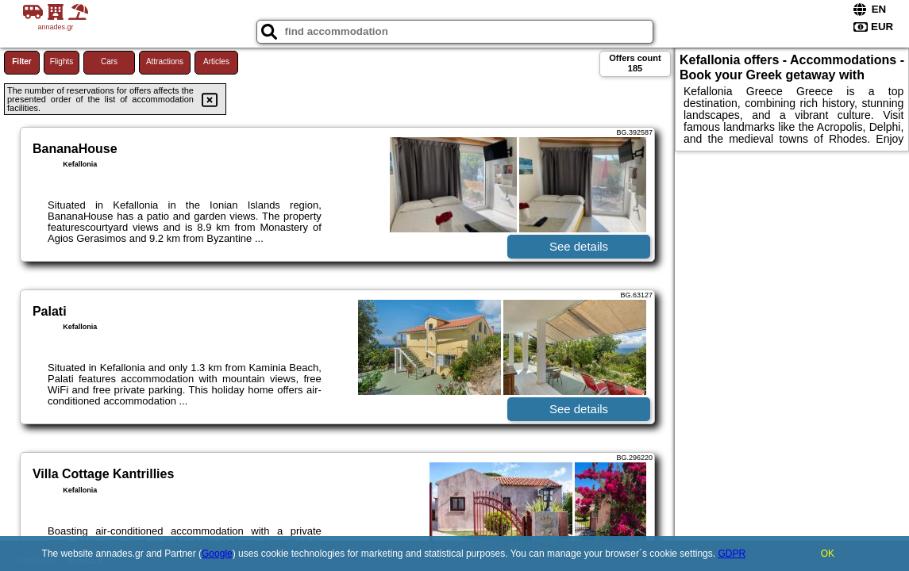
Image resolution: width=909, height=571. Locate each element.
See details (578, 246)
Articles (216, 61)
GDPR (731, 553)
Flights (61, 61)
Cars (109, 61)
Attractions (164, 61)
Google (217, 553)
